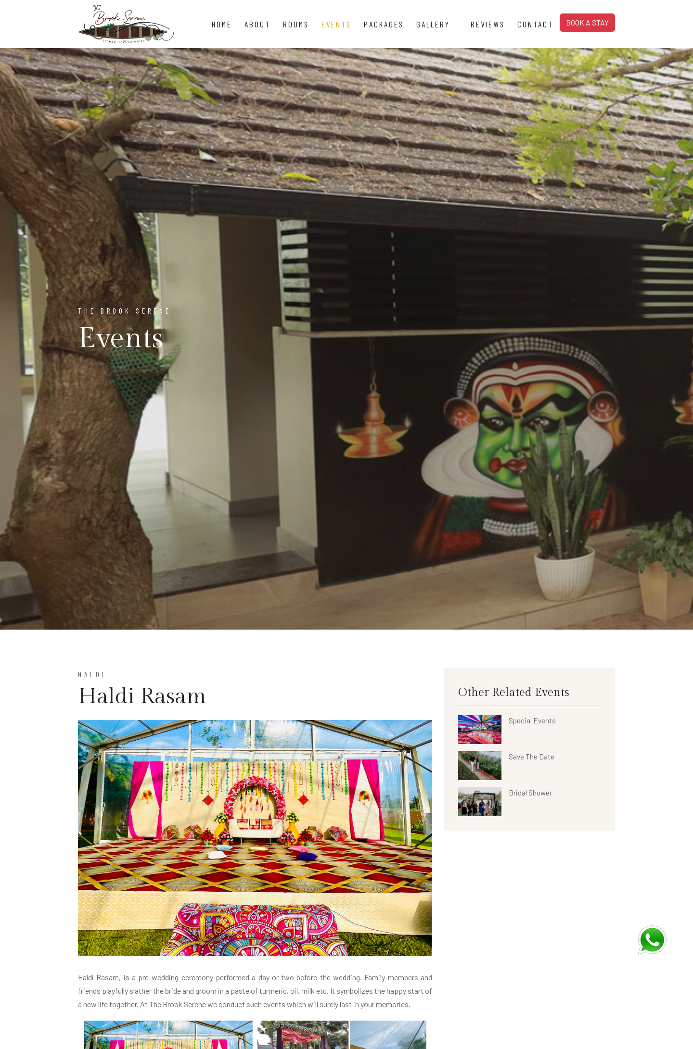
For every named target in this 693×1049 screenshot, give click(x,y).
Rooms (296, 24)
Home (222, 24)
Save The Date (531, 756)
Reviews (488, 24)
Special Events (532, 720)
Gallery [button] (437, 24)
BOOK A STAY (587, 22)
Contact (535, 24)
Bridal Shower (530, 792)
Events (336, 24)
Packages (384, 24)
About (257, 24)
